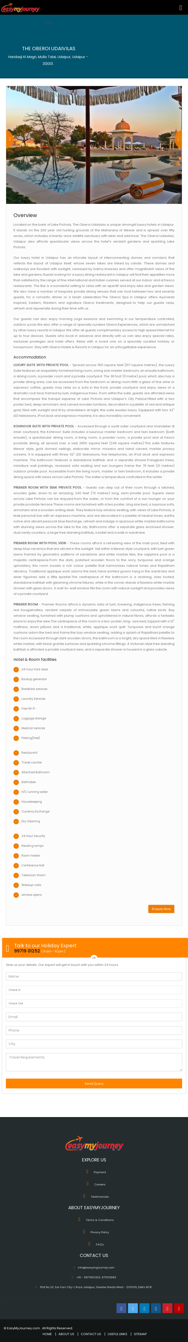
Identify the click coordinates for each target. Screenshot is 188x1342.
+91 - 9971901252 (88, 1277)
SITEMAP (140, 1334)
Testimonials (100, 1197)
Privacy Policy (100, 1232)
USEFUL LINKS (117, 1334)
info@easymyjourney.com (96, 1267)
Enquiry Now (161, 909)
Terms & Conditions (100, 1220)
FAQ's (100, 1244)
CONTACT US (91, 1334)
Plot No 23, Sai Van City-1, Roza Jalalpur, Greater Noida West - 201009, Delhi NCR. (96, 1287)
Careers (100, 1184)
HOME (47, 1334)
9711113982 (109, 1277)
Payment (100, 1172)
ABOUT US (66, 1334)
